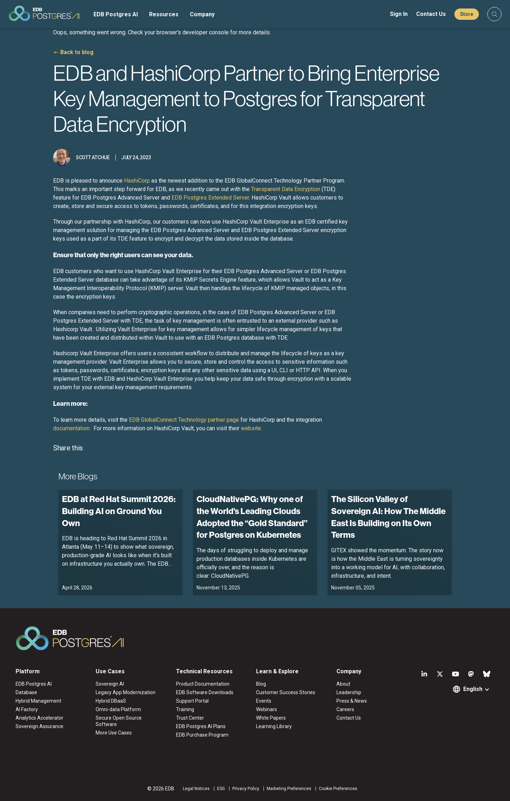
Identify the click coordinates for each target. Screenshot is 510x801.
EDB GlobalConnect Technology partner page (184, 419)
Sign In (399, 14)
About (343, 684)
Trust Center (190, 718)
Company (202, 14)
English (472, 689)
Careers (345, 709)
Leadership (348, 692)
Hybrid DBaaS (111, 701)
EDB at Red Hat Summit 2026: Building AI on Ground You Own (119, 511)
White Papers (271, 718)
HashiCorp (137, 180)
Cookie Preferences (338, 788)
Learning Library (274, 726)
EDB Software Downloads (204, 692)
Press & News (351, 701)
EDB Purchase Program (202, 735)
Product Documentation (203, 684)
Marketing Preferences (289, 788)
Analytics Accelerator (39, 718)
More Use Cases (114, 733)
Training (185, 709)
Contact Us (431, 14)
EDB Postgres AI (116, 14)
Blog (261, 684)
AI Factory (27, 709)
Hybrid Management (38, 701)
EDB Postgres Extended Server (210, 197)
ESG (221, 788)
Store (466, 14)
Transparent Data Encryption (285, 189)
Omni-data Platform (118, 709)
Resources (163, 14)
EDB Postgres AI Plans (201, 726)
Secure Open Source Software (119, 721)
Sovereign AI (110, 684)
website (251, 428)
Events (263, 701)
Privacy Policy (245, 788)
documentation (71, 428)
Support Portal (192, 701)
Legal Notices (196, 788)
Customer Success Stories (285, 692)
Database (26, 692)
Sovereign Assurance (39, 726)
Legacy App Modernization (125, 692)
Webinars (266, 709)
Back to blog (77, 52)
